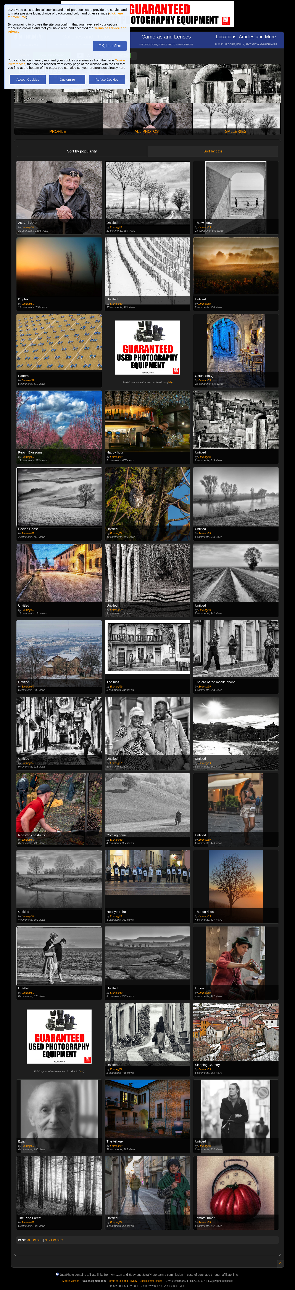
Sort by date (213, 151)
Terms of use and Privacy (122, 1280)
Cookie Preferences (151, 1280)
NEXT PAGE (54, 1240)
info (170, 382)
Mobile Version (70, 1280)
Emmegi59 (28, 227)
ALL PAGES (34, 1240)
